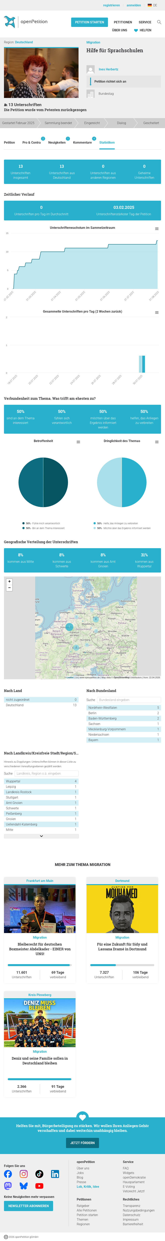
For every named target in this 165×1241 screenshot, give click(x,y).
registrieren (111, 5)
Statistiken (107, 142)
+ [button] (9, 582)
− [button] (9, 588)
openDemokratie (134, 1177)
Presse (81, 1182)
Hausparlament (134, 1182)
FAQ (126, 1168)
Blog (80, 1177)
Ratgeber (83, 1206)
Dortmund (122, 881)
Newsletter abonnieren (28, 1206)
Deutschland (24, 42)
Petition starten (89, 22)
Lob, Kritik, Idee (88, 1187)
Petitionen (123, 22)
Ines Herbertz (108, 69)
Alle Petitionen (87, 1210)
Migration (93, 42)
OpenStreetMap (122, 677)
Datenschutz (131, 1215)
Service (145, 22)
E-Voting (129, 1187)
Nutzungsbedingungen (139, 1210)
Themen (82, 1219)
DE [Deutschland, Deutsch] (152, 5)
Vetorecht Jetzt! (134, 1191)
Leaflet (70, 677)
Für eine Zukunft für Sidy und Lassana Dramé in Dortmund (122, 946)
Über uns (83, 1168)
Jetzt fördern (82, 1143)
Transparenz (131, 1206)
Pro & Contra (31, 140)
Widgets (128, 1173)
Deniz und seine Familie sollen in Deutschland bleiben (40, 1060)
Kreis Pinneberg (39, 995)
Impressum (131, 1219)
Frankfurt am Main (39, 881)
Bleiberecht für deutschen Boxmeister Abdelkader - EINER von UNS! (40, 949)
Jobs (80, 1173)
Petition (9, 142)
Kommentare (82, 140)
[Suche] (159, 22)
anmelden (134, 5)
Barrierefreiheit (133, 1224)
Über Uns (119, 30)
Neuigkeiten (57, 140)
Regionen (83, 1224)
